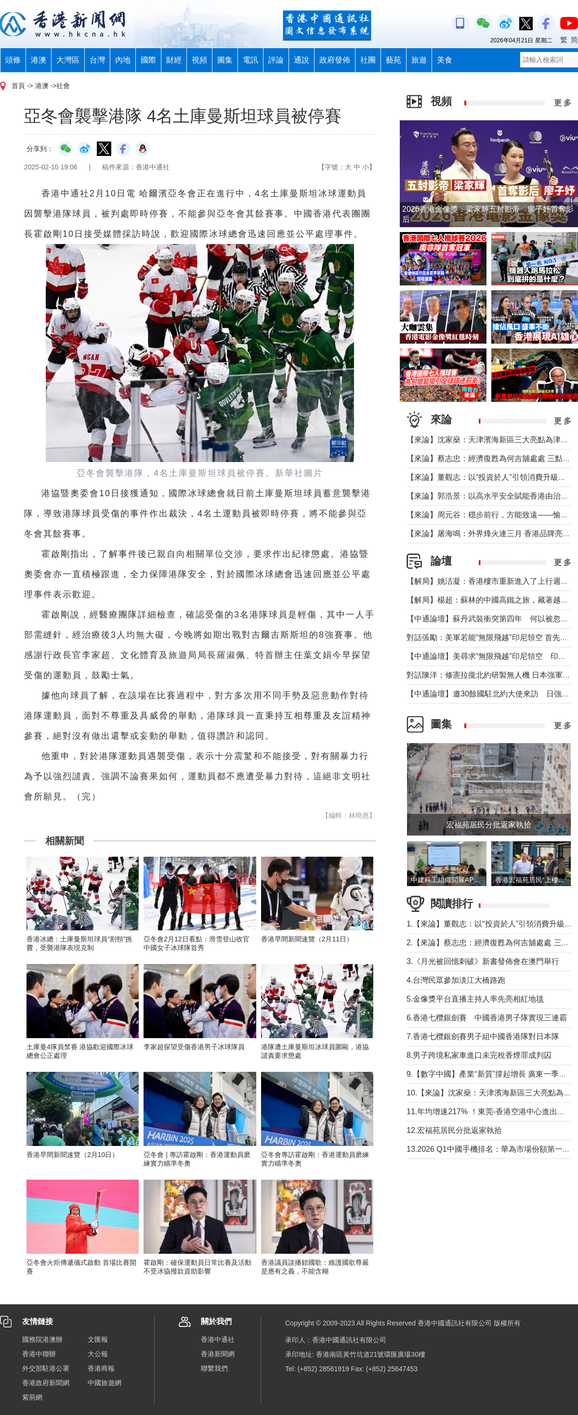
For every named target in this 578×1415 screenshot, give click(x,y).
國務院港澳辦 (42, 1339)
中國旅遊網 (104, 1383)
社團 (368, 60)
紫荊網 (32, 1397)
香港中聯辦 (39, 1354)
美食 (444, 60)
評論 (276, 60)
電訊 (250, 60)
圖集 (225, 60)
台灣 (97, 60)
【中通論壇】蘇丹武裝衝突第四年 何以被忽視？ (491, 619)
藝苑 (393, 60)
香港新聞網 (218, 1354)
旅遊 (419, 60)
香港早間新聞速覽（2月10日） (72, 1154)
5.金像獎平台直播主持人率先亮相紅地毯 (475, 999)
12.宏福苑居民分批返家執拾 (454, 1130)
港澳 (38, 60)
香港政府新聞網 (45, 1383)
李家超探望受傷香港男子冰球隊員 (194, 1047)
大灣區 (67, 60)
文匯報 (98, 1339)
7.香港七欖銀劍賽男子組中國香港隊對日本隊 (483, 1036)
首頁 (18, 86)
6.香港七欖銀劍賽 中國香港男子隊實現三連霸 (487, 1018)
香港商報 (101, 1368)
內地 (123, 60)
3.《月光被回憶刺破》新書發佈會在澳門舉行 (483, 961)
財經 (174, 60)
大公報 (98, 1354)
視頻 (199, 60)
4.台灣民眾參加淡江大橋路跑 (456, 980)
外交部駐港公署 (45, 1368)
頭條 (13, 60)
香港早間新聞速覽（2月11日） (307, 939)
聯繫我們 (214, 1368)
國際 (148, 60)
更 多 (562, 103)
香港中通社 (218, 1339)
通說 (301, 60)
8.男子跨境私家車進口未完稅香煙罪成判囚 (479, 1055)
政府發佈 (334, 60)
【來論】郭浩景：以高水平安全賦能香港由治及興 (491, 496)
